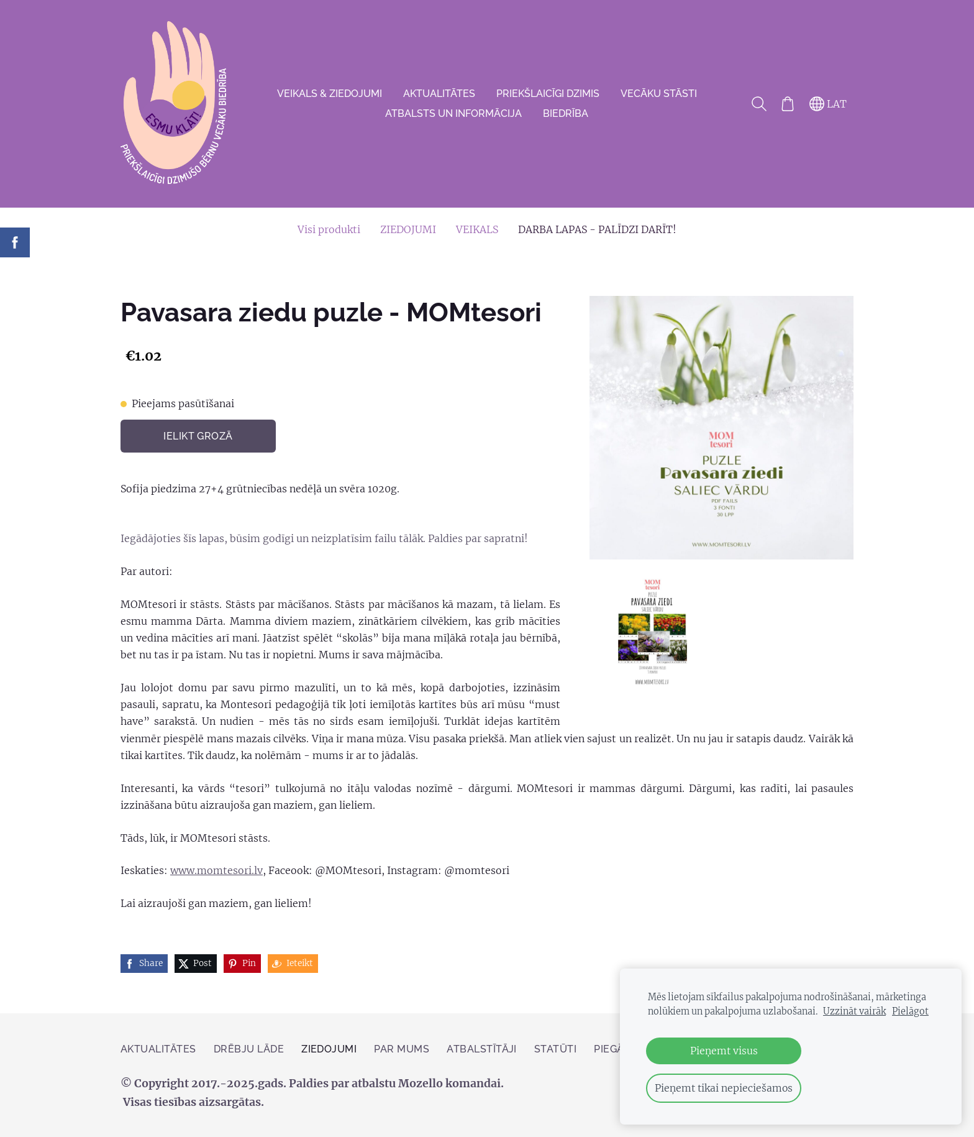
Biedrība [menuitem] (565, 113)
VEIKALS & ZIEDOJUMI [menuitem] (329, 93)
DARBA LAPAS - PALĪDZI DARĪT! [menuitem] (597, 229)
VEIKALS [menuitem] (477, 229)
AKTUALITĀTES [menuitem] (439, 93)
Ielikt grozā (198, 436)
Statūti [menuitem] (555, 1049)
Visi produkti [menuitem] (329, 229)
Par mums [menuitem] (401, 1049)
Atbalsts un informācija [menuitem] (453, 113)
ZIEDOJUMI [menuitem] (408, 229)
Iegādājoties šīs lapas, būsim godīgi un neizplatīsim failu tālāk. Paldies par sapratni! (324, 538)
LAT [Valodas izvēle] (828, 103)
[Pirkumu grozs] (787, 104)
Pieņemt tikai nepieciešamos (724, 1088)
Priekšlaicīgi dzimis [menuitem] (547, 93)
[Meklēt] (759, 104)
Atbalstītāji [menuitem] (482, 1049)
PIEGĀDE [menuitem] (615, 1049)
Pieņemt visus (724, 1050)
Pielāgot (910, 1011)
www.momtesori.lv (216, 870)
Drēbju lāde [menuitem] (249, 1049)
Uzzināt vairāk (854, 1011)
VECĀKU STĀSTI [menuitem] (659, 93)
